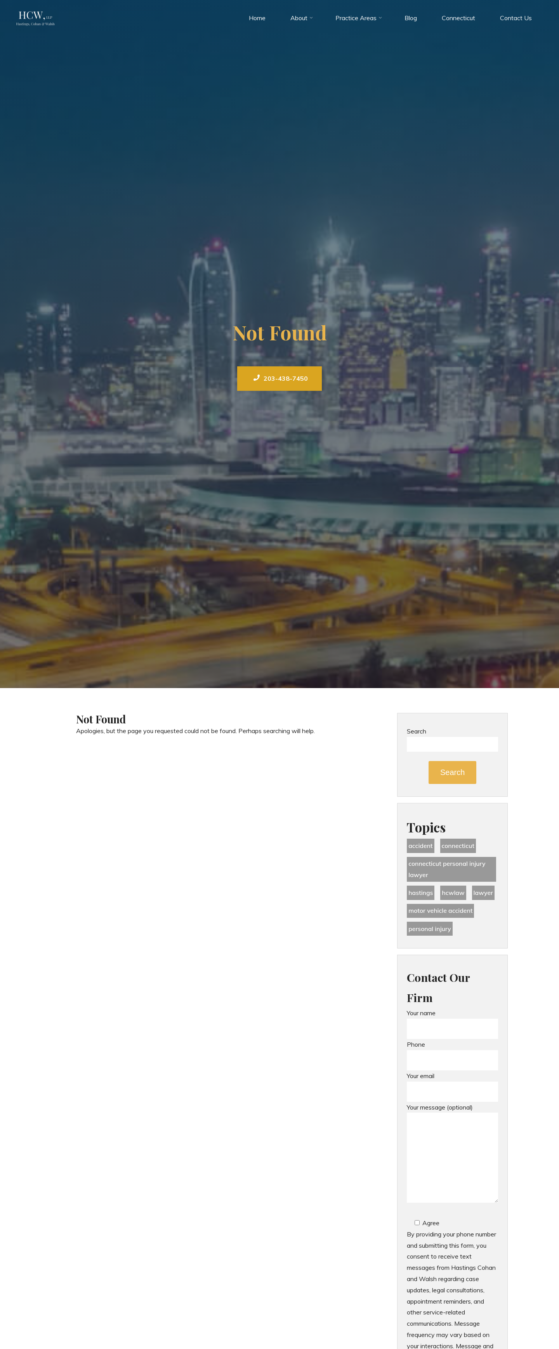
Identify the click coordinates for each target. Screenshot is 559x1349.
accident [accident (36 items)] (420, 846)
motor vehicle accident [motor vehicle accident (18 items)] (441, 912)
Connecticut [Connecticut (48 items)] (459, 846)
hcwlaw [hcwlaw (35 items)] (453, 893)
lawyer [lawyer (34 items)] (484, 893)
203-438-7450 (280, 378)
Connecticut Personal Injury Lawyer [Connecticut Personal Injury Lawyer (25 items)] (447, 869)
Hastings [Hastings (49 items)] (420, 893)
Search (416, 731)
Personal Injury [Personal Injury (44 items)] (429, 930)
